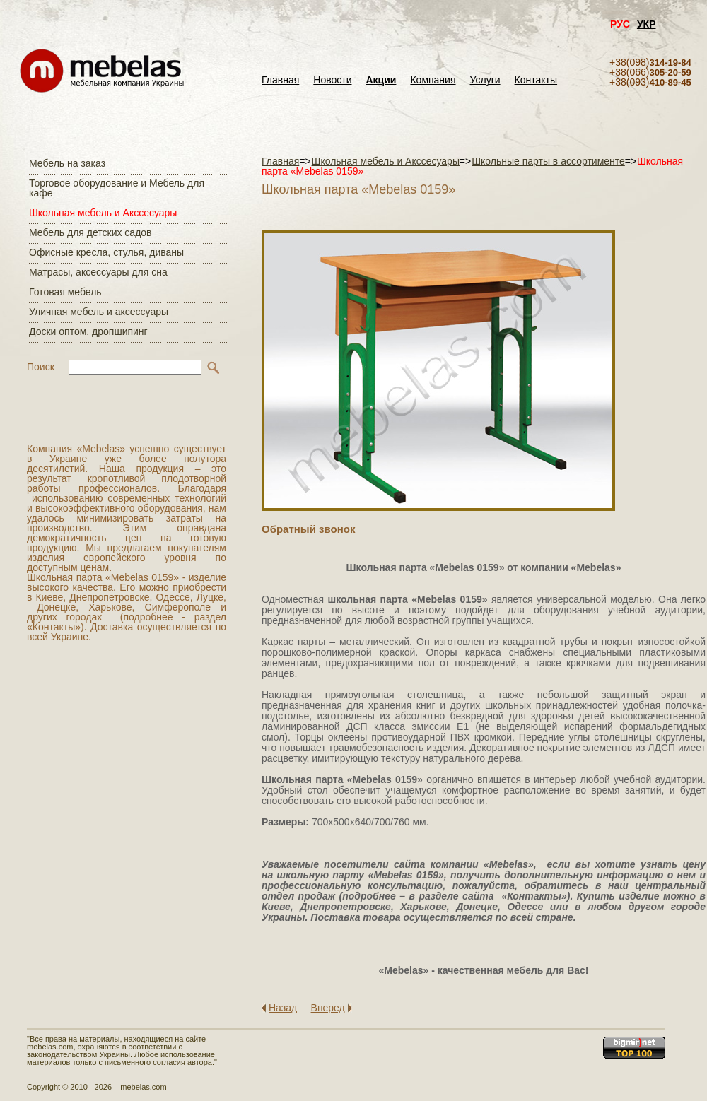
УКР (646, 24)
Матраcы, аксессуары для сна (98, 272)
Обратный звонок (308, 529)
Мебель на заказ (67, 163)
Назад (283, 1007)
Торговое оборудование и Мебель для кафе (116, 188)
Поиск (40, 366)
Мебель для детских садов (90, 232)
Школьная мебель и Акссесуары (103, 212)
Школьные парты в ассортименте (548, 161)
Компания (432, 80)
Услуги (485, 80)
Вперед (328, 1007)
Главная (280, 80)
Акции (381, 80)
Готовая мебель (65, 292)
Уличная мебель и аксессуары (98, 311)
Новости (332, 80)
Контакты (536, 80)
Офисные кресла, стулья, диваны (106, 252)
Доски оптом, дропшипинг (88, 331)
